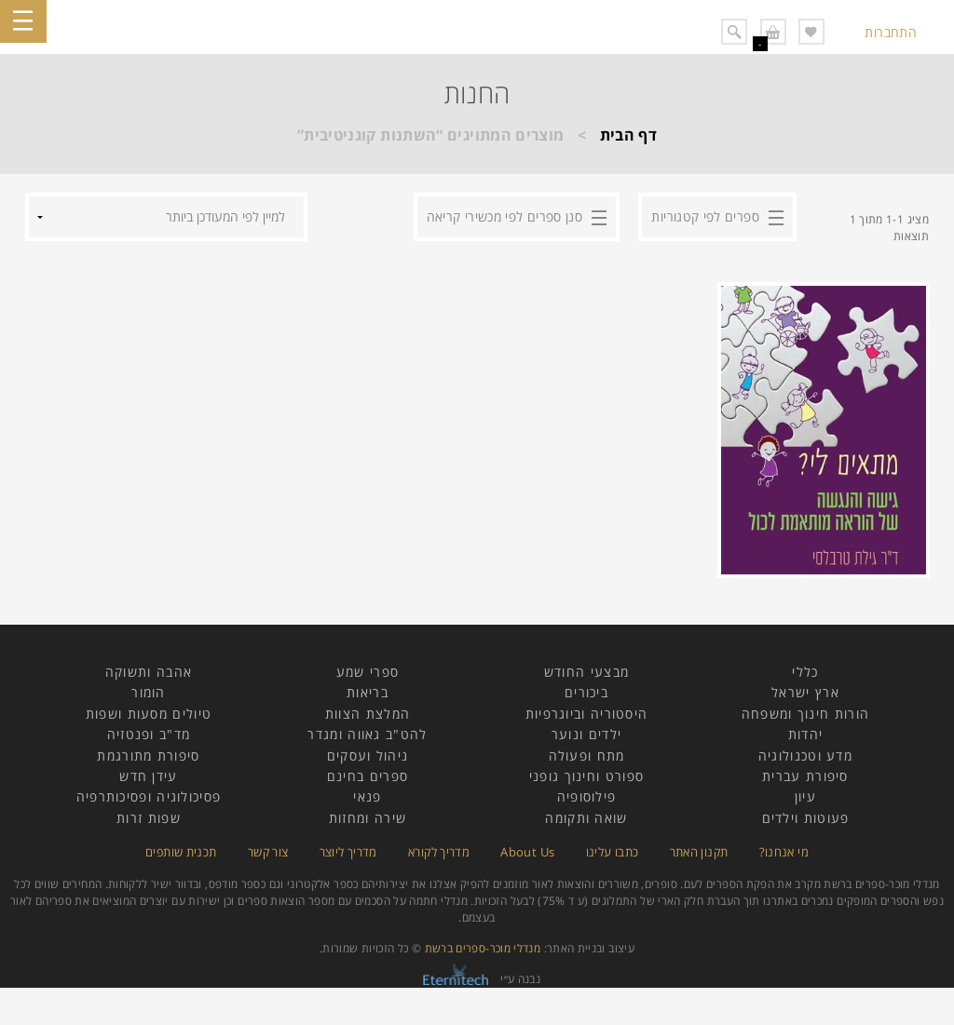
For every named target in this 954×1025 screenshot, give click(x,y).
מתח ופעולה (587, 755)
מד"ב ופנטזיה (149, 734)
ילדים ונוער (586, 734)
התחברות (891, 32)
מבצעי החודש (586, 672)
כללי (805, 672)
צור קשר (268, 851)
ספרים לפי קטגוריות (704, 216)
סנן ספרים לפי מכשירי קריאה (504, 216)
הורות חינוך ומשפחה (805, 713)
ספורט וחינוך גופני (586, 776)
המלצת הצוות (367, 713)
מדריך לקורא (439, 851)
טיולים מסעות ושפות (148, 713)
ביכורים (586, 692)
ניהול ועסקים (368, 755)
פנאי (367, 796)
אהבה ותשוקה (148, 672)
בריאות (367, 692)
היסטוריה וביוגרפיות (586, 713)
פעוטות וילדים (806, 818)
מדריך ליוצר (348, 851)
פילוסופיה (587, 796)
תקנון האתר (699, 851)
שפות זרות (148, 818)
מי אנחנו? (784, 851)
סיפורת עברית (805, 776)
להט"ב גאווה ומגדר (367, 734)
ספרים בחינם (367, 776)
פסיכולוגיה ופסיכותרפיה (149, 796)
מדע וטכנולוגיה (805, 755)
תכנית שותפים (180, 851)
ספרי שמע (367, 672)
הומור (148, 692)
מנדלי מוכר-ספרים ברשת (483, 948)
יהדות (806, 734)
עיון (805, 796)
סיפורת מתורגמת (148, 755)
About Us (527, 851)
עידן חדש (148, 776)
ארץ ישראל (805, 692)
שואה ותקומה (586, 818)
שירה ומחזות (367, 818)
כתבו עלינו (612, 851)
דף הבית (629, 135)
